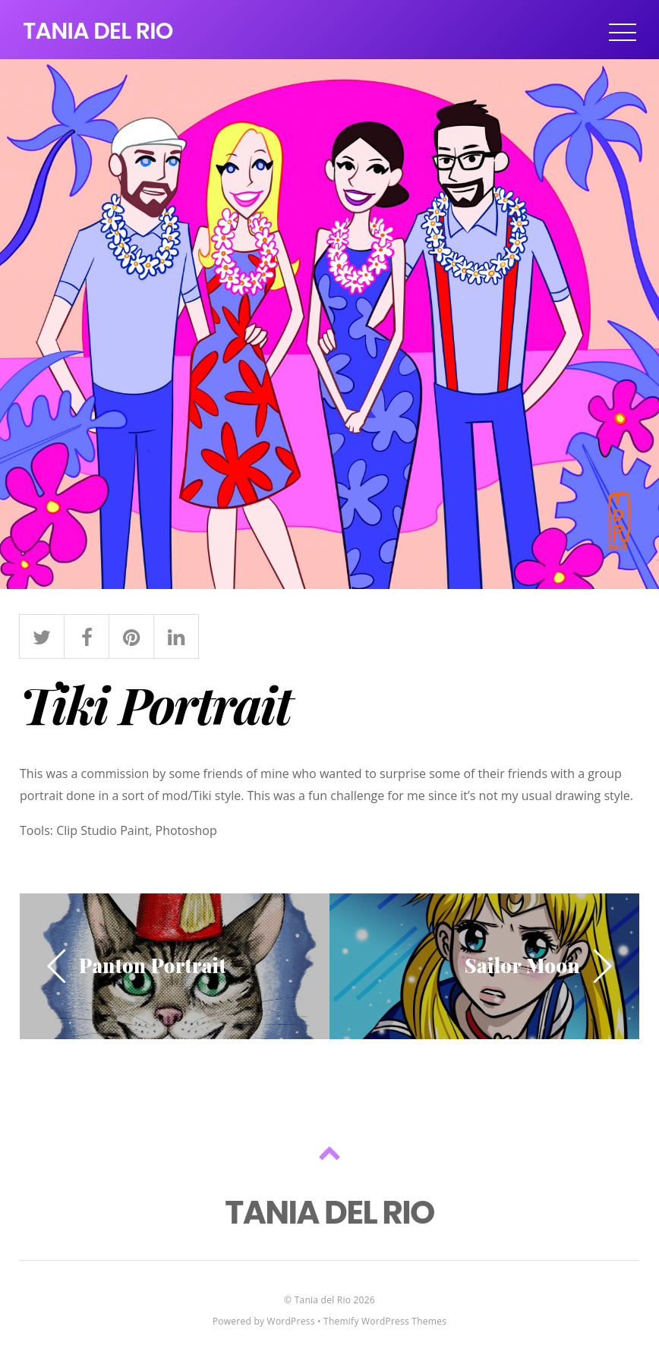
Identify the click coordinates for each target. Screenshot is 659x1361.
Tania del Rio (323, 1299)
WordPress (291, 1321)
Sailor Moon (522, 965)
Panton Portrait (152, 965)
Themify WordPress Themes (384, 1321)
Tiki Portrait (156, 703)
